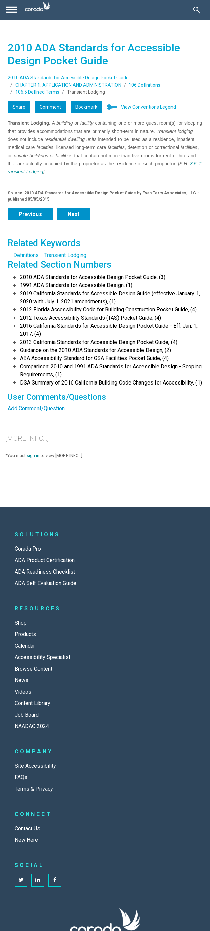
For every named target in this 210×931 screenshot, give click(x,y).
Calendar (25, 646)
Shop (21, 623)
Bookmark (86, 107)
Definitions (26, 255)
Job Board (27, 715)
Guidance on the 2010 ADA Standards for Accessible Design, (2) (95, 350)
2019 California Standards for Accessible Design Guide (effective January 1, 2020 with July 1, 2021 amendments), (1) (110, 297)
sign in (33, 455)
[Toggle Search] (197, 9)
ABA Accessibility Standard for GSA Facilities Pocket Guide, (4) (94, 358)
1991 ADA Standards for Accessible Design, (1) (76, 285)
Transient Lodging (65, 255)
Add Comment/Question (36, 408)
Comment (50, 107)
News (21, 680)
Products (25, 634)
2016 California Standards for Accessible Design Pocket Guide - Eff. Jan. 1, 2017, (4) (109, 330)
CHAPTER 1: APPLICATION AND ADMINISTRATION (68, 85)
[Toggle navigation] (11, 10)
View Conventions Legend (148, 107)
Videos (23, 692)
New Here (26, 840)
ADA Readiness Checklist (45, 571)
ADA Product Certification (45, 560)
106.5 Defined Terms (37, 92)
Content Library (32, 703)
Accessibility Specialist (42, 657)
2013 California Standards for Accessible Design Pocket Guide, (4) (98, 342)
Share (18, 107)
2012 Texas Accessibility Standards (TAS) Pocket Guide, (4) (90, 318)
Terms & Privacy (34, 789)
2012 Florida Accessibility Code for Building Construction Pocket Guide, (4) (108, 309)
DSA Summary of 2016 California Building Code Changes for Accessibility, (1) (111, 382)
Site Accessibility (35, 766)
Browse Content (33, 669)
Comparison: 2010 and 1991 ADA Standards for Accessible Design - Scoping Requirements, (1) (111, 370)
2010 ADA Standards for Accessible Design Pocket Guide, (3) (92, 277)
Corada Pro (28, 548)
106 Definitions (144, 85)
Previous (30, 214)
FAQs (21, 777)
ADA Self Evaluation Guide (45, 583)
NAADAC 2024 (32, 726)
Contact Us (27, 828)
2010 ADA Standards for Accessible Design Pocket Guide (68, 77)
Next (73, 214)
